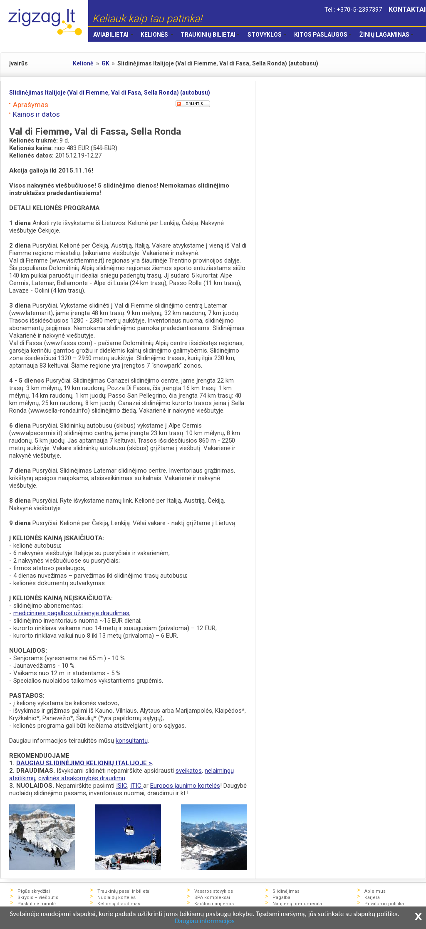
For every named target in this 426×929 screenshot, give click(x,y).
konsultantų (132, 740)
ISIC (121, 785)
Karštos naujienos (214, 903)
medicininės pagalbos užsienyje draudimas (71, 613)
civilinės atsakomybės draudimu (81, 778)
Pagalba (281, 897)
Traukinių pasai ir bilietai (124, 891)
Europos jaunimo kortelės (185, 785)
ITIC (136, 785)
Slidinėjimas (286, 891)
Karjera (372, 897)
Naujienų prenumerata (297, 903)
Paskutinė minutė (36, 903)
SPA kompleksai (212, 897)
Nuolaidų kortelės (116, 897)
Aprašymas (30, 104)
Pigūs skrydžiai (33, 891)
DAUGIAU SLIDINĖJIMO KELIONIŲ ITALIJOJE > (84, 763)
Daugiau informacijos (217, 921)
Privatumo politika (384, 903)
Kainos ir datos (36, 114)
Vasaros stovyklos (213, 891)
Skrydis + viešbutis (37, 897)
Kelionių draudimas (118, 903)
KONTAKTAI (407, 9)
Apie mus (375, 891)
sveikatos (189, 770)
